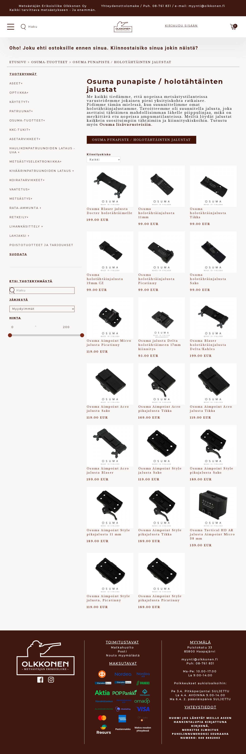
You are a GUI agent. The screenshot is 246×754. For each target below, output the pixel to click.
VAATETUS (18, 189)
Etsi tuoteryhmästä (31, 281)
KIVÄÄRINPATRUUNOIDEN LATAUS (40, 170)
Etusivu (17, 62)
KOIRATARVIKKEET (26, 180)
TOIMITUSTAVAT (122, 642)
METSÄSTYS (20, 198)
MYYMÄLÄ (200, 642)
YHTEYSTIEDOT (200, 707)
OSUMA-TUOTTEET (26, 120)
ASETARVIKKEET (24, 139)
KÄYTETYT (18, 102)
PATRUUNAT (20, 111)
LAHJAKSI (18, 235)
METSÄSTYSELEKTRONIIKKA (34, 161)
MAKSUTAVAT (123, 664)
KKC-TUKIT (19, 129)
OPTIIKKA (18, 92)
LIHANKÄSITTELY (25, 226)
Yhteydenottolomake (120, 6)
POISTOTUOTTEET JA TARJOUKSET (41, 245)
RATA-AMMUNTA (24, 208)
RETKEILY (18, 217)
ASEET (15, 83)
